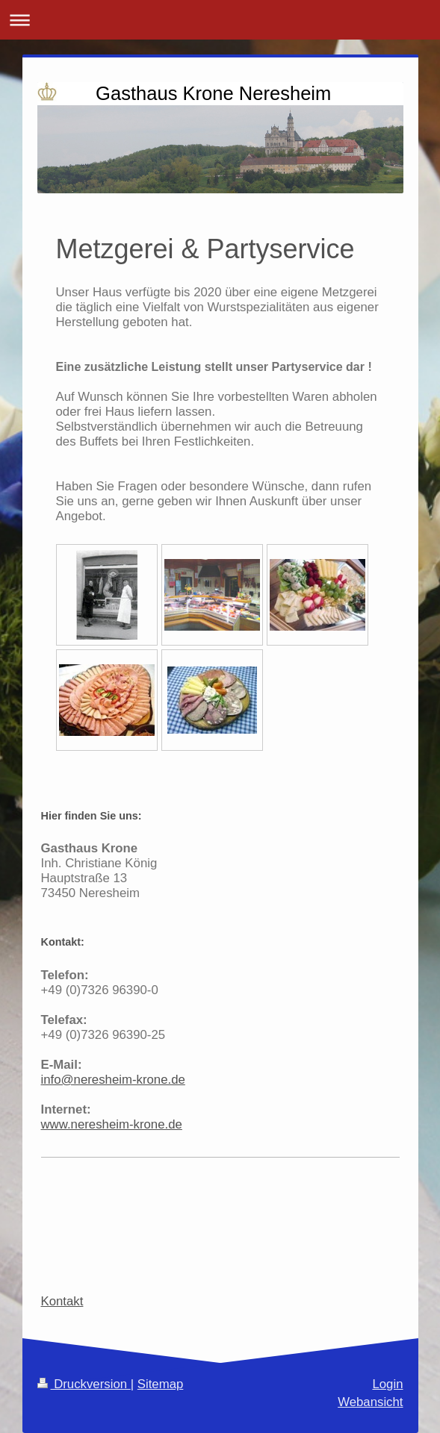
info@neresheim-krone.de (113, 1080)
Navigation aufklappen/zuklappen (220, 20)
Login (387, 1384)
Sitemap (160, 1384)
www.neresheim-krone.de (111, 1124)
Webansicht (370, 1402)
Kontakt (62, 1301)
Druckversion (84, 1384)
